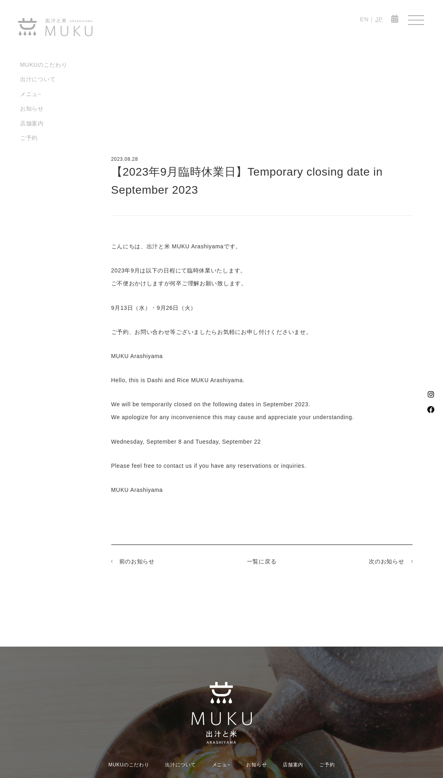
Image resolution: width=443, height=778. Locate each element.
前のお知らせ (137, 561)
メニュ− (30, 94)
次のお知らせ (386, 561)
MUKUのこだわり (43, 64)
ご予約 (29, 138)
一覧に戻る (262, 561)
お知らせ (32, 108)
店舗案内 (32, 123)
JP (379, 19)
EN (364, 19)
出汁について (37, 79)
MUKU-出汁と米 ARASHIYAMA (55, 27)
